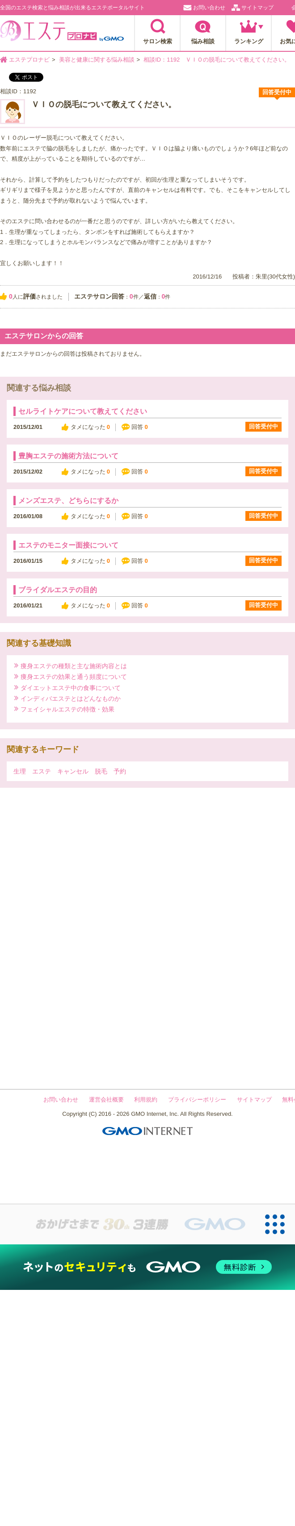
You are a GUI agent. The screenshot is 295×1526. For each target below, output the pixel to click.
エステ (41, 771)
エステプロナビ (62, 33)
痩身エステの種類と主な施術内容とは (74, 665)
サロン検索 (157, 41)
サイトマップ (257, 7)
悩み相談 (203, 41)
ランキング (248, 41)
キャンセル (72, 771)
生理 (19, 771)
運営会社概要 (106, 1099)
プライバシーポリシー (197, 1099)
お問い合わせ (209, 7)
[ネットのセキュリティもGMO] (147, 1267)
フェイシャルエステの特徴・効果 (67, 709)
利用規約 (145, 1099)
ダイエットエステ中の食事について (71, 687)
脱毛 (101, 771)
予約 (120, 771)
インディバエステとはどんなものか (71, 698)
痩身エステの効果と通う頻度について (74, 676)
